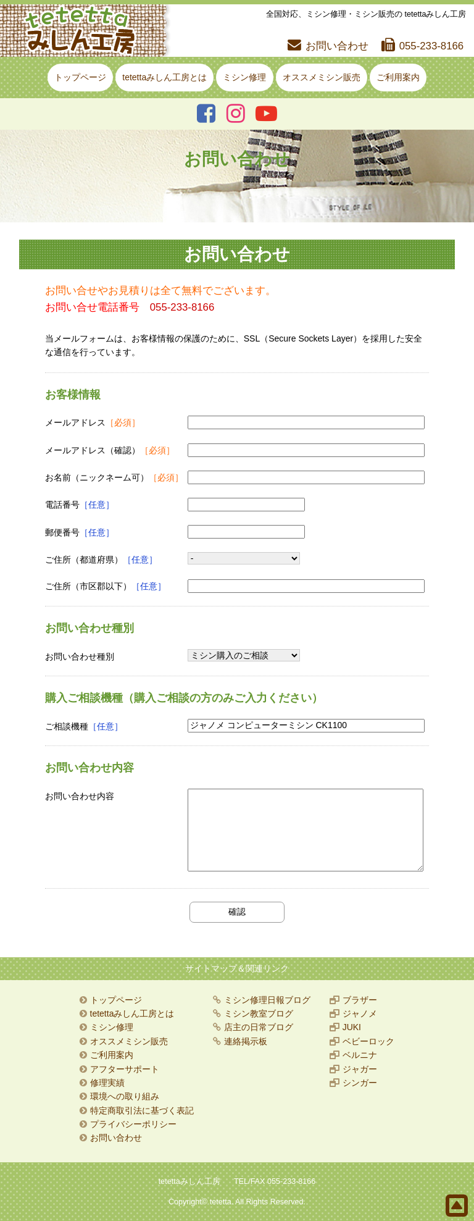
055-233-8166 (431, 46)
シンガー (360, 1083)
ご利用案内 (398, 77)
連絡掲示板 (245, 1041)
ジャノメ (360, 1013)
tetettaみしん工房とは (164, 77)
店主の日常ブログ (258, 1027)
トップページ (80, 77)
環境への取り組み (124, 1096)
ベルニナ (360, 1055)
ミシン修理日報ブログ (267, 1000)
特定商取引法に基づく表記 (142, 1110)
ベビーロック (368, 1041)
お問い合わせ (337, 46)
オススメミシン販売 (321, 77)
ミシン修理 (244, 77)
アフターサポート (124, 1069)
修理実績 (107, 1083)
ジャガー (360, 1069)
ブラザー (360, 1000)
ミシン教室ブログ (258, 1013)
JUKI (352, 1027)
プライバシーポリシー (133, 1124)
